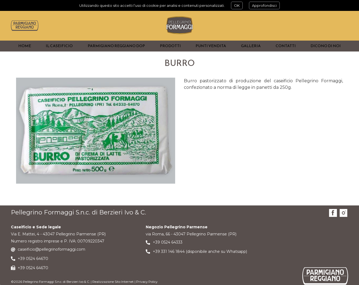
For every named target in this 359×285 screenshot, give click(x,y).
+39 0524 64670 (33, 278)
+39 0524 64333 (167, 252)
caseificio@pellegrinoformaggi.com (51, 259)
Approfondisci (264, 5)
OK (237, 5)
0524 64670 (37, 268)
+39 (22, 268)
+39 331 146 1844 (169, 261)
